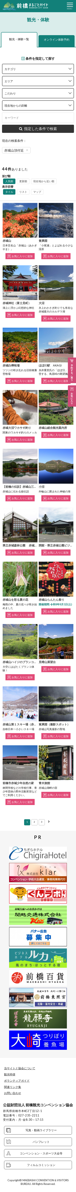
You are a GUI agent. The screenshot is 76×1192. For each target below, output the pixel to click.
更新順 (23, 181)
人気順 (9, 181)
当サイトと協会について (19, 1068)
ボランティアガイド (17, 1080)
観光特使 (9, 1074)
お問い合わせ (12, 1093)
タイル (9, 191)
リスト (23, 191)
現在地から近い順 (43, 181)
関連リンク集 (12, 1087)
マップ (37, 191)
